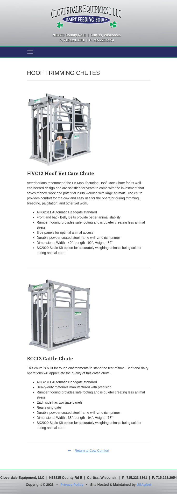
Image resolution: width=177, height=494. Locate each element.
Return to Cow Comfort (88, 450)
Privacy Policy (71, 485)
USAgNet (144, 485)
